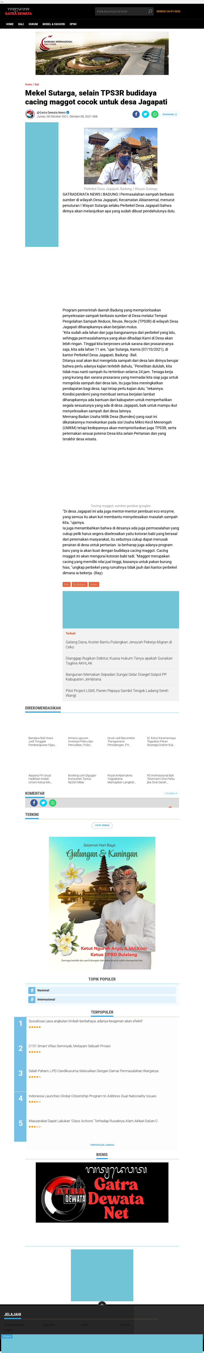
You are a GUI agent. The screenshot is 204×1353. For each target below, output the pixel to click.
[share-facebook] (136, 114)
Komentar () (170, 114)
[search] (124, 11)
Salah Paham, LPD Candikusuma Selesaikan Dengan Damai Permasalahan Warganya (99, 1075)
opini (73, 24)
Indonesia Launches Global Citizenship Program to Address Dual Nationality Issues (103, 1101)
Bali (21, 24)
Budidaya (81, 585)
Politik (125, 1326)
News (95, 585)
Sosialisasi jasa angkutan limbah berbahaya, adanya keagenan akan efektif (101, 1025)
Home (10, 24)
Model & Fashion (54, 24)
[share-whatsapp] (154, 114)
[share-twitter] (145, 114)
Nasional (43, 991)
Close (7, 1336)
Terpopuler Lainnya (102, 1146)
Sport (8, 1332)
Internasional (46, 1000)
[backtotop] (102, 1307)
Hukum (33, 24)
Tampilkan (171, 794)
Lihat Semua (102, 826)
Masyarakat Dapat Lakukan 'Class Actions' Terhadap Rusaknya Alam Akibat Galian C (102, 1126)
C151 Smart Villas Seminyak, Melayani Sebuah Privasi (93, 1047)
